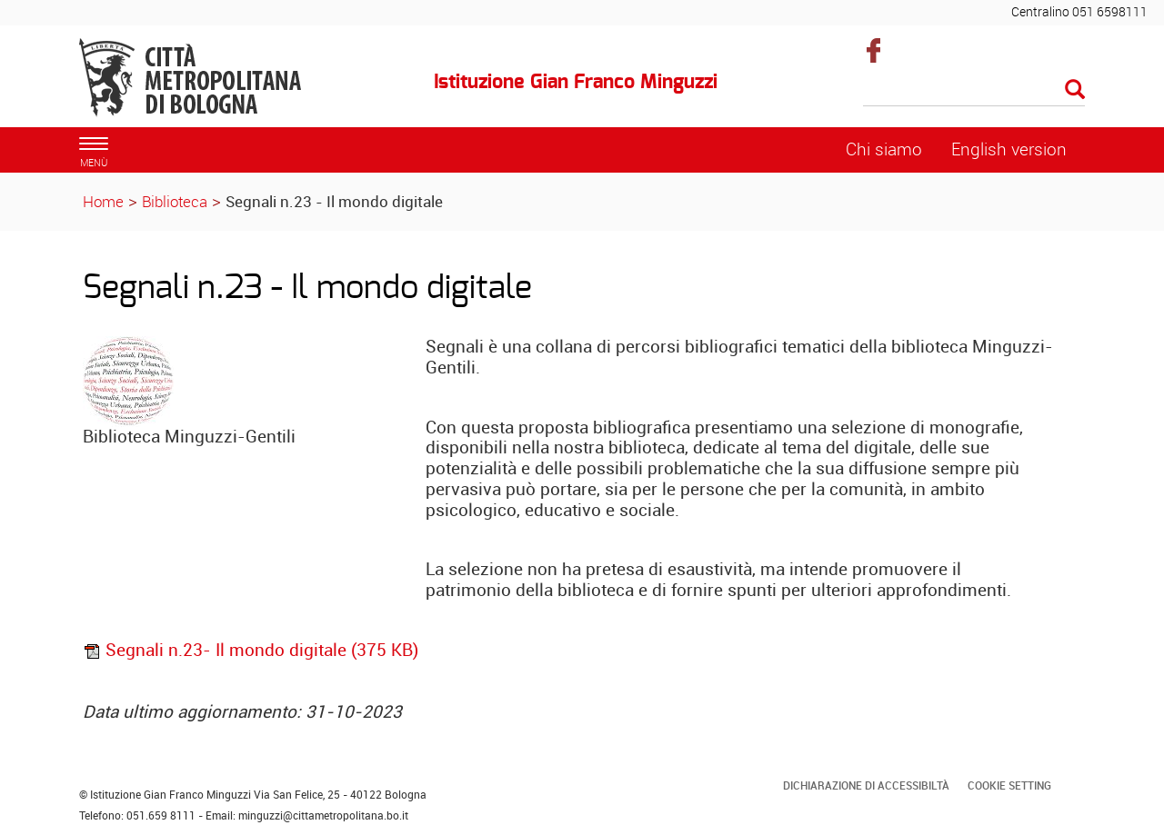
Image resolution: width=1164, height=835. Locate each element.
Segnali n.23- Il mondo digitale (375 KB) (250, 649)
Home (103, 201)
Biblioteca (174, 201)
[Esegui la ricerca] (1075, 90)
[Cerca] (974, 90)
